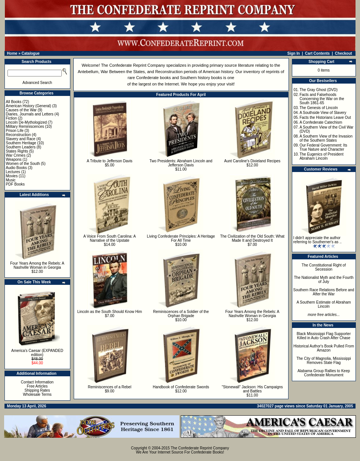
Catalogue (30, 53)
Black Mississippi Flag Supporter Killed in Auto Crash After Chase (324, 336)
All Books (14, 102)
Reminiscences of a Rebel (109, 387)
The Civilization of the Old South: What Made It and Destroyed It (252, 238)
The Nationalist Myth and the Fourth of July (324, 279)
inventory (251, 71)
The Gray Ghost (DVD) (318, 90)
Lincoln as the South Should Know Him (109, 312)
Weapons (14, 159)
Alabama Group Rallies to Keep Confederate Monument (324, 373)
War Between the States (123, 71)
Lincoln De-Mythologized (26, 122)
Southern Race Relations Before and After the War (323, 292)
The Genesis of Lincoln (318, 108)
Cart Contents (317, 53)
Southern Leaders (21, 147)
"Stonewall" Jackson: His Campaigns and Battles (252, 389)
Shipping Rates (37, 390)
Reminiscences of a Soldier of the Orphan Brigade (181, 314)
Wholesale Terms (37, 394)
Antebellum (88, 71)
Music (11, 180)
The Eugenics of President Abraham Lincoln (321, 156)
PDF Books (15, 184)
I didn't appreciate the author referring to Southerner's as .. (317, 240)
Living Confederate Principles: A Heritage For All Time (181, 238)
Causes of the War (21, 110)
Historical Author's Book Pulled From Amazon (323, 348)
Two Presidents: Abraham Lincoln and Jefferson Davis (181, 163)
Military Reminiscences (25, 126)
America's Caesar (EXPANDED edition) (37, 353)
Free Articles (37, 386)
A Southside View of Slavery (322, 113)
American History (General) (28, 106)
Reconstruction (18, 135)
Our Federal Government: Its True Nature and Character (323, 147)
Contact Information (37, 382)
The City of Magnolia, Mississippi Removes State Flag (323, 360)
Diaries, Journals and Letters (30, 114)
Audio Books (16, 168)
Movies (12, 176)
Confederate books (153, 77)
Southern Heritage (21, 143)
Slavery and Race (21, 139)
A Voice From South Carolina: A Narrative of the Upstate (109, 238)
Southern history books (201, 77)
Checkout (343, 53)
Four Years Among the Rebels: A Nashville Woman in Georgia (37, 265)
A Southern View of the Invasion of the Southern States (326, 138)
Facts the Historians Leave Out (325, 117)
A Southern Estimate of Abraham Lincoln (323, 304)
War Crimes (15, 155)
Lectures (13, 172)
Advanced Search (37, 83)
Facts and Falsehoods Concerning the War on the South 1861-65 (321, 99)
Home (12, 53)
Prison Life (15, 131)
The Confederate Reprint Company (133, 65)
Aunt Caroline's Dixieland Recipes (252, 161)
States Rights (17, 151)
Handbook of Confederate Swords (181, 387)
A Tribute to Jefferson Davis (109, 161)
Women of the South (23, 164)
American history (218, 71)
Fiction (11, 118)
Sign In (293, 53)
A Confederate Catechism (320, 122)
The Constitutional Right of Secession (324, 267)
